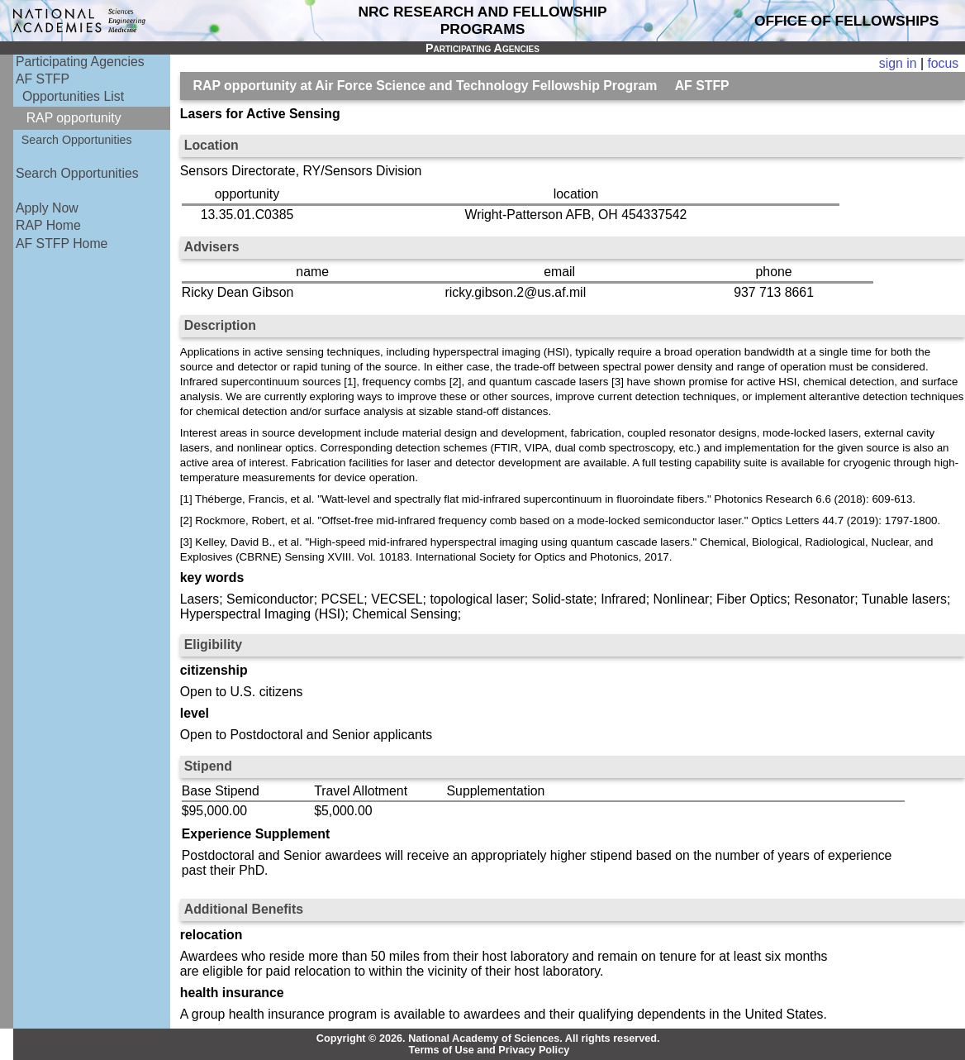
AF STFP (42, 79)
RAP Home (48, 225)
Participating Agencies (80, 62)
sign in (898, 63)
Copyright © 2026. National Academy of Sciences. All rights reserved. (488, 1038)
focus (942, 63)
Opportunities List (73, 96)
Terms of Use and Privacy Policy (489, 1050)
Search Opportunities (76, 139)
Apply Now (47, 208)
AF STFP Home (61, 243)
